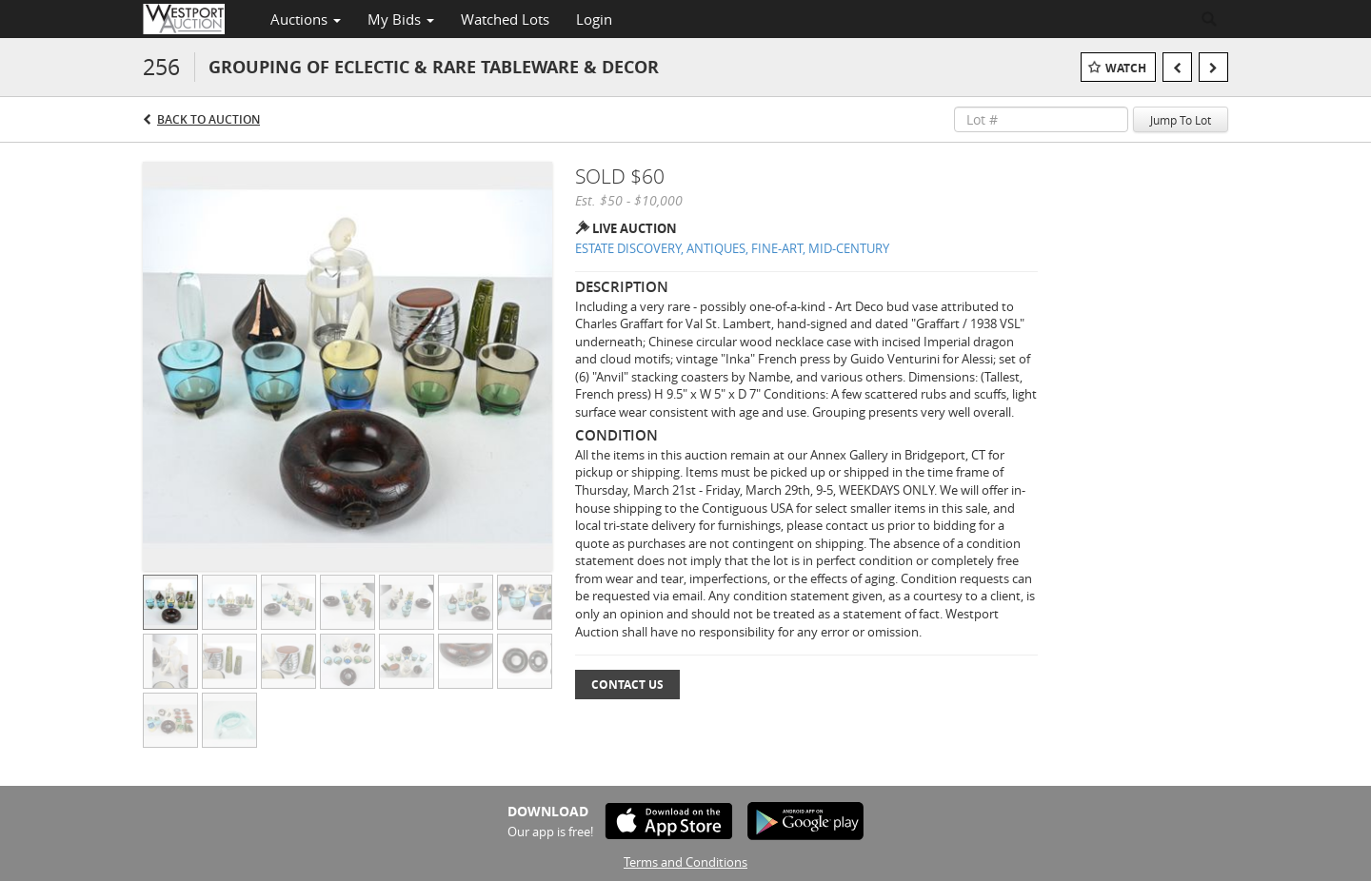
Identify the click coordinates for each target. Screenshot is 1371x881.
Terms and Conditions (685, 862)
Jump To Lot (1180, 119)
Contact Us (627, 684)
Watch (1125, 68)
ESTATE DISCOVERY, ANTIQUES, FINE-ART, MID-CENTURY (732, 248)
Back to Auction (208, 119)
